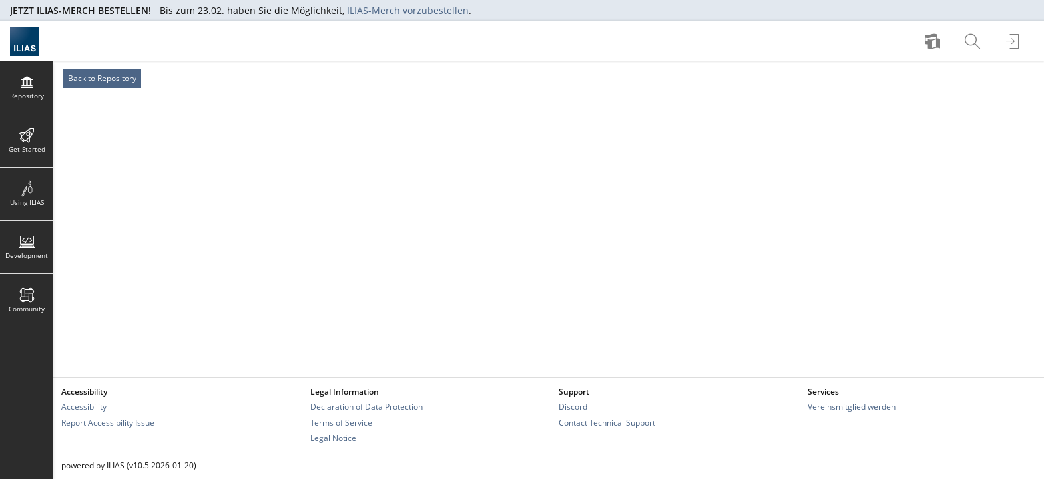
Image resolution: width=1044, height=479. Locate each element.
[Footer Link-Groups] (548, 415)
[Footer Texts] (548, 465)
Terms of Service (341, 422)
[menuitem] (934, 41)
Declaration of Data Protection (366, 406)
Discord (573, 406)
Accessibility (84, 406)
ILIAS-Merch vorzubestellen (408, 10)
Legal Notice (333, 438)
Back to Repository (102, 78)
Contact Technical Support (607, 422)
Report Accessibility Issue (107, 422)
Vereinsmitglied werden (852, 406)
